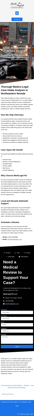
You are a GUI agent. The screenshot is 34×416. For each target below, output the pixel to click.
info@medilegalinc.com (14, 239)
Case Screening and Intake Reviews (11, 385)
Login (17, 406)
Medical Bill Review (8, 394)
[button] (17, 13)
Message (3, 334)
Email (2, 322)
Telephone (4, 328)
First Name (4, 309)
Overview (26, 385)
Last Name (4, 316)
